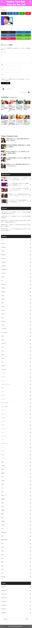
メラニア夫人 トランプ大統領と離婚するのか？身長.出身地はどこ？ (14, 201)
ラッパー (3, 458)
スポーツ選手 (4, 406)
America (3, 243)
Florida (2, 299)
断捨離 (2, 521)
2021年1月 (3, 586)
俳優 (2, 469)
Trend (2, 358)
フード (2, 439)
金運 (2, 558)
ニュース (3, 428)
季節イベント (4, 495)
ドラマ (2, 424)
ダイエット (3, 413)
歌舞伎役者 (3, 532)
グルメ (2, 391)
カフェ (2, 387)
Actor (2, 239)
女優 (2, 491)
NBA (2, 336)
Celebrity (3, 265)
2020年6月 (3, 612)
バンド (2, 432)
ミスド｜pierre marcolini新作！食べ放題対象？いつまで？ (15, 190)
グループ (3, 395)
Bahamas (3, 254)
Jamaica (3, 321)
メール (2, 69)
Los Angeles (4, 332)
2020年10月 (4, 597)
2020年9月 (3, 601)
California (3, 262)
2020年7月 (3, 608)
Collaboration (4, 269)
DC (2, 280)
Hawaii (2, 313)
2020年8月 (3, 605)
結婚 (2, 547)
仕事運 (2, 465)
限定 (2, 565)
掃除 (2, 513)
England (3, 291)
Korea (2, 325)
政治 (2, 517)
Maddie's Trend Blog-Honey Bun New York (16, 3)
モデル (2, 454)
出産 (2, 476)
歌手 (2, 528)
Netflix (2, 339)
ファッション (4, 436)
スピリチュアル (4, 402)
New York (3, 343)
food (2, 302)
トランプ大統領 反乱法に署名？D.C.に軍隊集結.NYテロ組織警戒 (15, 184)
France (3, 306)
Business (3, 258)
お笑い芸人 (3, 369)
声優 (2, 484)
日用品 (2, 524)
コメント (3, 52)
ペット (2, 447)
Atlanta (3, 250)
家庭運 (2, 499)
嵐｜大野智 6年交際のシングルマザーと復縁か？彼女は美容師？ (18, 158)
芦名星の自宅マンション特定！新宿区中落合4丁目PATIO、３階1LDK (17, 139)
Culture (3, 276)
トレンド (3, 421)
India (2, 317)
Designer (3, 284)
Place (2, 350)
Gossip (3, 310)
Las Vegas (3, 328)
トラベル (3, 417)
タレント (3, 410)
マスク (2, 450)
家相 (2, 502)
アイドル (3, 373)
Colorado (3, 273)
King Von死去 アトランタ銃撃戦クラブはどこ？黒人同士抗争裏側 (16, 212)
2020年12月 (4, 590)
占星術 (2, 480)
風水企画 (3, 576)
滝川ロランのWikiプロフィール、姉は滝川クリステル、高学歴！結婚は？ (17, 152)
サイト (2, 74)
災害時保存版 (4, 539)
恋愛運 (2, 510)
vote (2, 362)
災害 (2, 536)
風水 (2, 573)
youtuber (3, 365)
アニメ (2, 380)
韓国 (2, 569)
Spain (2, 354)
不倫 (2, 462)
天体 (2, 487)
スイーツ (3, 399)
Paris (2, 347)
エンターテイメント (5, 384)
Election (3, 287)
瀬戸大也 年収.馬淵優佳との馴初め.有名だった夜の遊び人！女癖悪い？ (18, 145)
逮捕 (2, 554)
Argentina (3, 247)
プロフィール (4, 443)
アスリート (3, 376)
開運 (2, 562)
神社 (2, 543)
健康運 (2, 473)
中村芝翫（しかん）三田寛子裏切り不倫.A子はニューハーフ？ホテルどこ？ (18, 165)
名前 (2, 64)
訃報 (2, 550)
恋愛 (2, 506)
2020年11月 (4, 594)
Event (2, 295)
